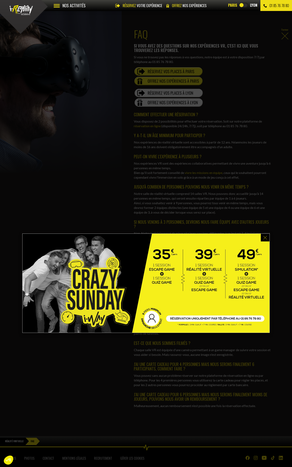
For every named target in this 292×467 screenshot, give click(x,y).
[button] (8, 460)
